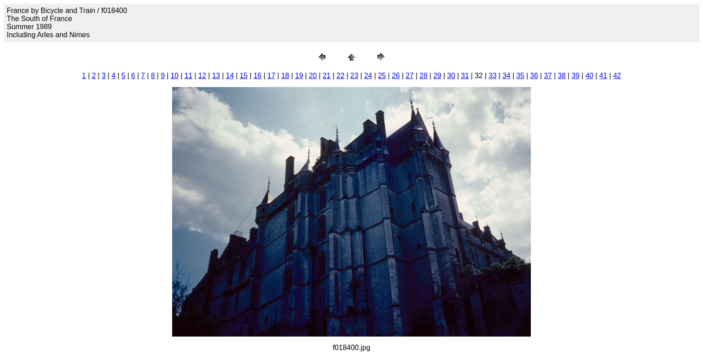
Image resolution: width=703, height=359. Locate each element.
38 (562, 75)
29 (437, 75)
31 (465, 75)
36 (534, 75)
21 (327, 75)
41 (603, 75)
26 (396, 75)
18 (285, 75)
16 (257, 75)
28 (424, 75)
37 (548, 75)
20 (313, 75)
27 (410, 75)
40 (590, 75)
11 (188, 75)
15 (244, 75)
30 (451, 75)
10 (174, 75)
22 (341, 75)
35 (520, 75)
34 (507, 75)
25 (382, 75)
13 (216, 75)
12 (202, 75)
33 (493, 75)
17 (271, 75)
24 (368, 75)
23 (354, 75)
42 (617, 75)
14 (230, 75)
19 (299, 75)
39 (576, 75)
